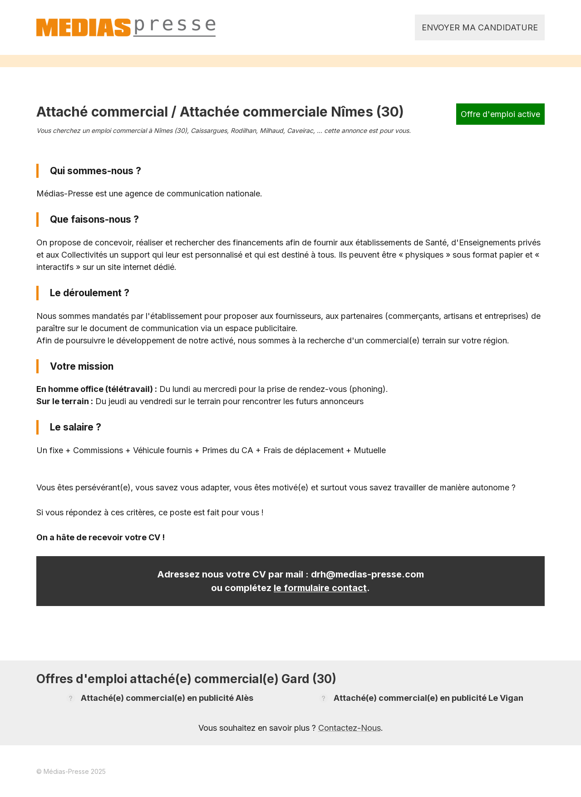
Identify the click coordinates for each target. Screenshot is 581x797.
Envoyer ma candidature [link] (480, 27)
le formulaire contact (320, 587)
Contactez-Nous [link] (349, 728)
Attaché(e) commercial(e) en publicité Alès (167, 698)
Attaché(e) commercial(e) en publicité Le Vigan (428, 698)
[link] (126, 28)
